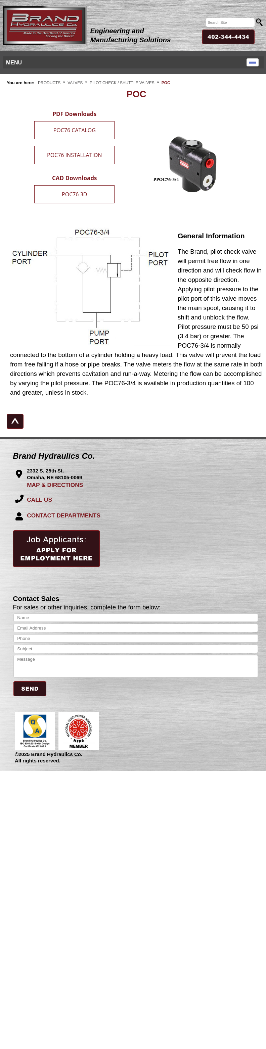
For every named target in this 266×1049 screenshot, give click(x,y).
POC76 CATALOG (74, 130)
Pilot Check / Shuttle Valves (122, 83)
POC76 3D (74, 194)
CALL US (39, 499)
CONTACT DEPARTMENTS (63, 515)
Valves (75, 83)
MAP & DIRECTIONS (55, 485)
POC (166, 83)
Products (49, 83)
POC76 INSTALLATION (74, 155)
